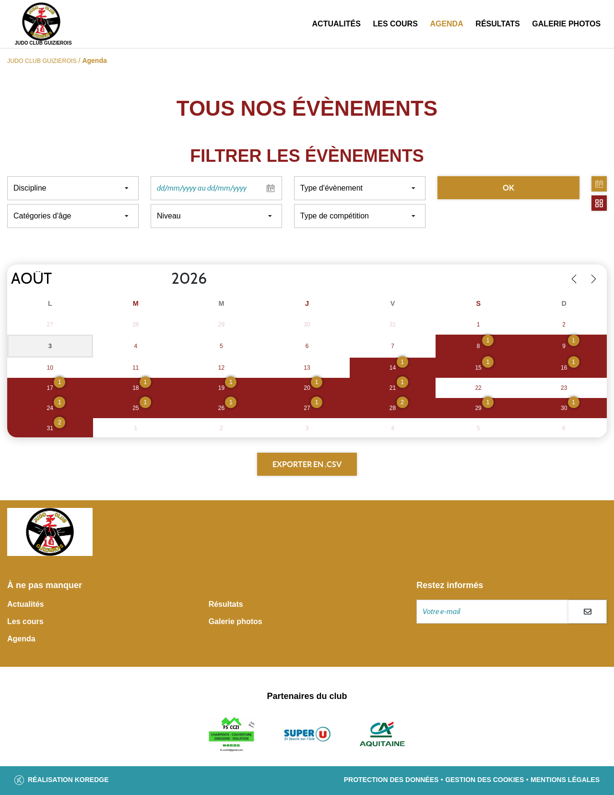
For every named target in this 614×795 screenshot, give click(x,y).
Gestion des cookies (484, 779)
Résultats (497, 24)
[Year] (163, 279)
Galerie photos (566, 24)
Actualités (336, 24)
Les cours (395, 24)
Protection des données (391, 779)
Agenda (446, 24)
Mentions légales (565, 779)
